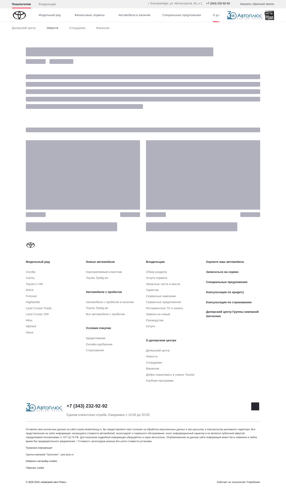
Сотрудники (77, 28)
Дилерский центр (24, 28)
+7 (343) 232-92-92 (218, 3)
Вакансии (103, 28)
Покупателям (21, 4)
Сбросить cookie (35, 467)
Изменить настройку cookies (41, 461)
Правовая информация (39, 447)
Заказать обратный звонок (257, 4)
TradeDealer (253, 482)
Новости (52, 28)
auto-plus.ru (67, 454)
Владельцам (47, 4)
